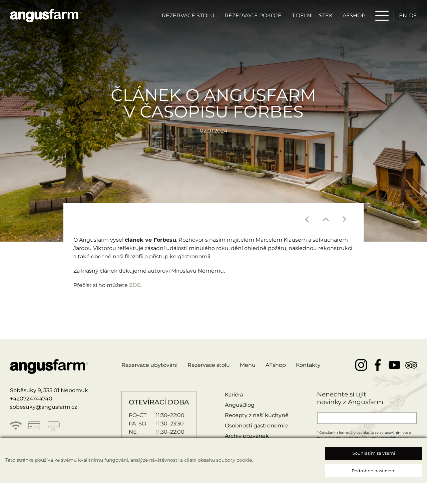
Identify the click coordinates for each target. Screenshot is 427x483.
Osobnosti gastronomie (256, 425)
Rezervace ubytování (149, 365)
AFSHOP (354, 15)
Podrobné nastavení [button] (374, 470)
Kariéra (234, 394)
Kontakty (308, 365)
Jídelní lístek (312, 15)
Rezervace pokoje (253, 15)
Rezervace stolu (188, 15)
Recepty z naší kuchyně (257, 415)
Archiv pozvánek (247, 436)
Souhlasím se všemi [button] (373, 453)
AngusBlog (240, 405)
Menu (248, 365)
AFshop (276, 365)
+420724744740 (31, 398)
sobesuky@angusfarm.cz (43, 407)
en (403, 15)
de (413, 15)
